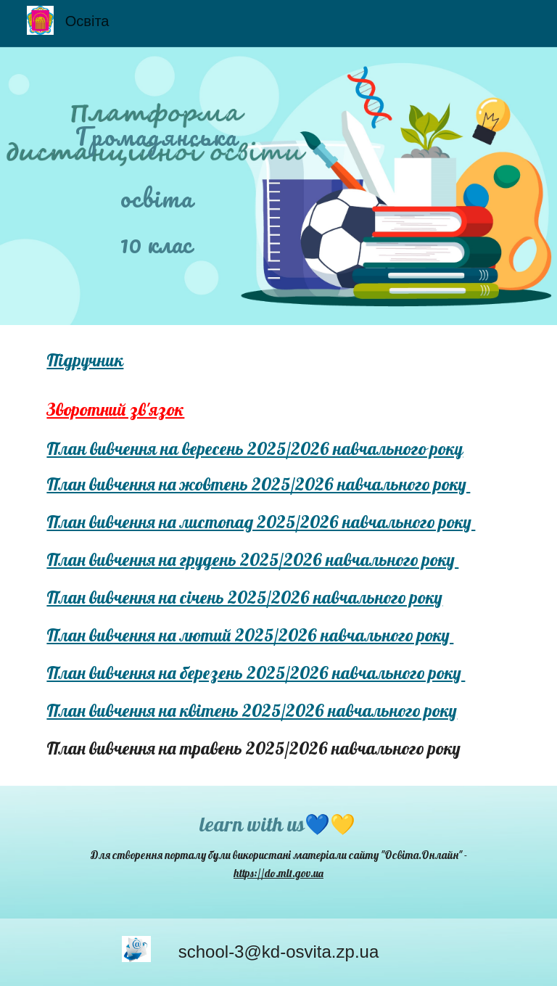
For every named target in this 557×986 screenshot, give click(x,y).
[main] (156, 163)
